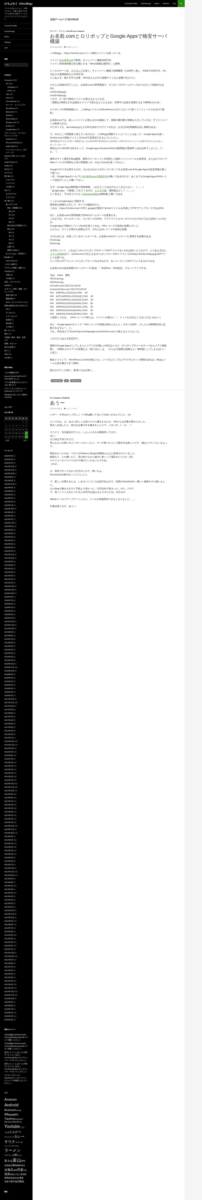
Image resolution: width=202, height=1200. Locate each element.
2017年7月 (8, 716)
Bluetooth (10, 112)
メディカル (10, 316)
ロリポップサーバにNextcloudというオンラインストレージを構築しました (15, 1078)
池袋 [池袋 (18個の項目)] (15, 1170)
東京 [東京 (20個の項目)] (23, 1165)
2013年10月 (9, 875)
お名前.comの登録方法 (96, 176)
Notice (157, 3)
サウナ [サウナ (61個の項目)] (9, 1141)
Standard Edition (91, 193)
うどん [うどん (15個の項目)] (22, 1127)
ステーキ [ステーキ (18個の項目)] (19, 1142)
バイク (8, 183)
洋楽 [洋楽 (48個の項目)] (20, 1170)
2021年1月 (8, 583)
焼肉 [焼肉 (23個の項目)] (6, 1177)
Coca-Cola (10, 261)
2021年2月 (8, 579)
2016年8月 (8, 755)
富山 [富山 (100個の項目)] (17, 1160)
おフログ (9, 194)
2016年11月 (9, 745)
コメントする (71, 408)
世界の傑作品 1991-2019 (14, 306)
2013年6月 (8, 889)
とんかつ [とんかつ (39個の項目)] (15, 1131)
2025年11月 (9, 470)
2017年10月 (9, 706)
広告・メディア (10, 282)
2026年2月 (8, 459)
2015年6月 (8, 805)
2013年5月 (8, 893)
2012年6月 (8, 931)
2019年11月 (9, 625)
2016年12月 (9, 741)
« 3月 (7, 440)
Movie (6, 169)
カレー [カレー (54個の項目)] (19, 1136)
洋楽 (7, 275)
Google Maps (11, 129)
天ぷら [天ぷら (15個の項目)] (19, 1155)
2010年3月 (8, 1020)
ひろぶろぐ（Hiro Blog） (19, 3)
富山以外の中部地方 (15, 225)
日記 (6, 354)
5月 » (25, 440)
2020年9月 (8, 597)
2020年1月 (8, 618)
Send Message (146, 3)
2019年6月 (8, 642)
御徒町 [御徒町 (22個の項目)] (18, 1165)
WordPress (71, 31)
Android (9, 139)
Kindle (8, 115)
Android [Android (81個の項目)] (11, 1104)
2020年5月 (8, 607)
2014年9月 (8, 836)
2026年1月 (8, 463)
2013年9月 (8, 879)
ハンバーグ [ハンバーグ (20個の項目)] (9, 1146)
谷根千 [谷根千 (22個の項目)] (7, 1181)
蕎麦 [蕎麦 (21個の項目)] (21, 1178)
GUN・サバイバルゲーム (16, 302)
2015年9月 (8, 794)
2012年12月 (9, 910)
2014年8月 (8, 840)
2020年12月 (9, 586)
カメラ (7, 172)
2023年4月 (8, 512)
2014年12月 (9, 826)
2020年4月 (8, 611)
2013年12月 (9, 868)
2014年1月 (8, 864)
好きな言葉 (8, 347)
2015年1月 (8, 822)
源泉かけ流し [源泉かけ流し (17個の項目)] (15, 1174)
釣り (6, 350)
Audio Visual (9, 162)
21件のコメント (72, 47)
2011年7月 (8, 967)
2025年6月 (8, 480)
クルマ (8, 180)
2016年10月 (9, 748)
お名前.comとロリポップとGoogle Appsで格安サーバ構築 (108, 38)
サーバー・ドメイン (58, 31)
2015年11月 (9, 787)
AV (7, 309)
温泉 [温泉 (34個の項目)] (7, 1173)
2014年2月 (8, 861)
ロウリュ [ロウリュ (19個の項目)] (8, 1155)
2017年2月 (8, 734)
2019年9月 (8, 632)
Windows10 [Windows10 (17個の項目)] (9, 1122)
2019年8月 (8, 635)
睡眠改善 (9, 298)
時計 (6, 334)
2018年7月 (8, 678)
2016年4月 (8, 769)
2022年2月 (8, 547)
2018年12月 (9, 664)
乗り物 (7, 176)
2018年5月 (8, 681)
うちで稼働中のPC (11, 372)
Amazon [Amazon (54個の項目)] (10, 1099)
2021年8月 (8, 565)
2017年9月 (8, 709)
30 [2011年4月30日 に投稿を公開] (26, 437)
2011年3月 (8, 981)
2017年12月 (9, 699)
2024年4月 (8, 502)
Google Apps (57, 381)
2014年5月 (8, 850)
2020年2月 (8, 614)
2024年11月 (9, 484)
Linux (8, 98)
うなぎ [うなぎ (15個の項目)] (6, 1132)
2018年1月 (8, 695)
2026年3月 (8, 456)
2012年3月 (8, 942)
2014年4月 (8, 854)
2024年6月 (8, 494)
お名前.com (67, 60)
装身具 (8, 320)
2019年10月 (9, 628)
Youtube (7, 271)
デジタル (9, 313)
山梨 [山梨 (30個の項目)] (12, 1165)
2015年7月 (8, 801)
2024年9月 (8, 487)
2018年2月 (8, 692)
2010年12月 (9, 991)
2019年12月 (9, 621)
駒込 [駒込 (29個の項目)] (21, 1181)
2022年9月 (8, 526)
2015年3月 (8, 815)
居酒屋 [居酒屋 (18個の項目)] (7, 1165)
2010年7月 (8, 1009)
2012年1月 (8, 949)
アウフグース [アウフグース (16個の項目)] (9, 1137)
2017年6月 (8, 720)
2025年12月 (9, 466)
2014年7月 (8, 843)
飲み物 (7, 257)
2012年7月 (8, 928)
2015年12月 (9, 783)
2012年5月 (8, 935)
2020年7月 (8, 600)
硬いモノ (7, 330)
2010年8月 (8, 1005)
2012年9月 (8, 921)
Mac (7, 94)
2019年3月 (8, 653)
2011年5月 (8, 974)
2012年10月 (9, 917)
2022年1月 (8, 551)
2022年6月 (8, 533)
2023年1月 (8, 519)
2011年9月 (8, 960)
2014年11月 (9, 829)
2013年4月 (8, 896)
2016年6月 (8, 762)
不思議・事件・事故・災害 (15, 337)
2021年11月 (9, 554)
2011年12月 (9, 953)
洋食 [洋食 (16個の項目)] (25, 1170)
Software (166, 3)
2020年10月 (9, 593)
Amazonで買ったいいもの (14, 156)
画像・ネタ (8, 343)
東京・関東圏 (12, 208)
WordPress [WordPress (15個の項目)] (18, 1122)
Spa (5, 190)
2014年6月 (8, 847)
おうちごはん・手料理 (14, 254)
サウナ (8, 197)
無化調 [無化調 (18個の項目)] (23, 1174)
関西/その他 (12, 250)
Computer (80, 31)
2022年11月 (9, 523)
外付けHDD (10, 119)
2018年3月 (8, 688)
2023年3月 (8, 516)
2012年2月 (8, 946)
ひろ (15, 1040)
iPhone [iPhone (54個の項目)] (9, 1114)
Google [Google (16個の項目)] (18, 1110)
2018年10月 (9, 671)
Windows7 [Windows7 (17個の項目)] (19, 1119)
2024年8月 (8, 491)
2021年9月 (8, 561)
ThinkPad (65, 398)
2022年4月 (8, 540)
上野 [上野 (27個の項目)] (14, 1154)
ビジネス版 (101, 190)
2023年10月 (9, 509)
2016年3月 (8, 773)
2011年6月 (8, 970)
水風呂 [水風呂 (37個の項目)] (8, 1169)
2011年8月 (8, 963)
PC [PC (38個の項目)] (17, 1114)
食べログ (9, 204)
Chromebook (11, 101)
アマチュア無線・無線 (13, 268)
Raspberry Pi (11, 122)
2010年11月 (9, 995)
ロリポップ (77, 70)
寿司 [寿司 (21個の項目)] (23, 1161)
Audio (6, 165)
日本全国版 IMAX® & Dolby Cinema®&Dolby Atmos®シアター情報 (16, 1037)
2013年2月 (8, 903)
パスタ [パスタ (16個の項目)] (16, 1146)
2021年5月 (8, 572)
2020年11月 (9, 590)
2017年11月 (9, 702)
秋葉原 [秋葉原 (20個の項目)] (12, 1178)
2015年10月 (9, 790)
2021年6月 (8, 568)
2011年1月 (8, 988)
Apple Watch (11, 146)
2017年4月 (8, 727)
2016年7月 (8, 759)
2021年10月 (9, 558)
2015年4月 (8, 812)
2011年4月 (8, 977)
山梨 (9, 246)
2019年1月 (8, 660)
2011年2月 (8, 984)
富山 (9, 229)
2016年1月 (8, 780)
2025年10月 (9, 473)
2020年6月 (8, 604)
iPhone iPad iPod (12, 143)
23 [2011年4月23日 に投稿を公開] (26, 433)
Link (174, 3)
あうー (57, 403)
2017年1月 (8, 738)
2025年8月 (8, 477)
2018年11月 (9, 667)
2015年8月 (8, 798)
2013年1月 (8, 907)
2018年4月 (8, 685)
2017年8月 (8, 713)
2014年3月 (8, 857)
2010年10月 (9, 998)
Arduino (9, 126)
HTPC (9, 91)
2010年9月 (8, 1002)
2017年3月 (8, 731)
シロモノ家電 (9, 264)
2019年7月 (8, 639)
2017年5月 (8, 724)
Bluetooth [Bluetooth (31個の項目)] (10, 1109)
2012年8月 (8, 924)
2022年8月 (8, 530)
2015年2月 (8, 819)
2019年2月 (8, 657)
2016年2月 (8, 776)
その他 (8, 187)
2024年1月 (8, 505)
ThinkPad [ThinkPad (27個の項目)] (9, 1118)
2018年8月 (8, 674)
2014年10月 (9, 833)
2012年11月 (9, 914)
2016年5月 (8, 766)
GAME (7, 285)
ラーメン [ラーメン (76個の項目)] (12, 1150)
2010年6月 (8, 1012)
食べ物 (7, 201)
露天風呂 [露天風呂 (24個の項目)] (15, 1181)
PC (67, 381)
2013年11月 (9, 872)
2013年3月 (8, 900)
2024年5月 (8, 498)
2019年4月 (8, 650)
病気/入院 (9, 295)
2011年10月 (9, 956)
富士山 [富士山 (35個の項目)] (8, 1160)
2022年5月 (8, 537)
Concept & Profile (131, 3)
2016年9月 (8, 752)
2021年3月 (8, 576)
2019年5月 (8, 646)
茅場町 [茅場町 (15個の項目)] (17, 1178)
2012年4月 (8, 938)
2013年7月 (8, 886)
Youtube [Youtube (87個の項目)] (12, 1126)
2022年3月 (8, 544)
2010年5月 (8, 1016)
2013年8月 (8, 882)
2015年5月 (8, 808)
